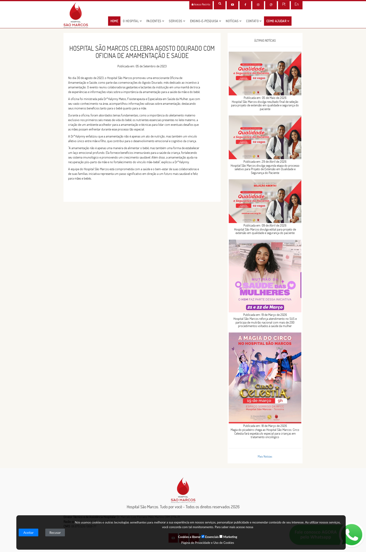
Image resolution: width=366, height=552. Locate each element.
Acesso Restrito (201, 4)
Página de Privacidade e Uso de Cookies (207, 543)
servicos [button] (177, 21)
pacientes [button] (155, 21)
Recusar (55, 532)
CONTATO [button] (254, 21)
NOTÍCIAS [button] (233, 21)
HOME (115, 20)
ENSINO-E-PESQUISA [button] (205, 21)
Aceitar (28, 532)
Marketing (228, 537)
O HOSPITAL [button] (132, 21)
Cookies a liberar (189, 537)
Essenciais (210, 537)
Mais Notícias (265, 456)
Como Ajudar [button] (277, 21)
